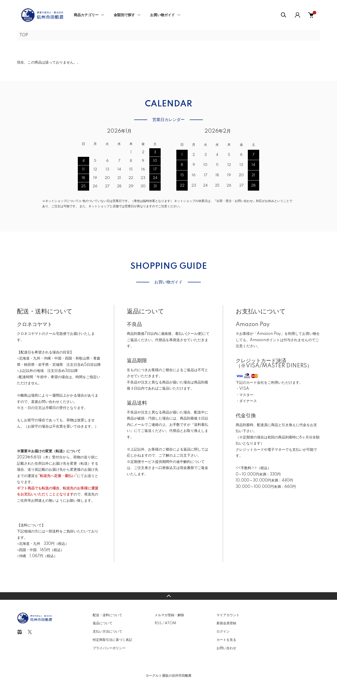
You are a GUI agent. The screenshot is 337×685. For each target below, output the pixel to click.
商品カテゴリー (86, 15)
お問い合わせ (226, 648)
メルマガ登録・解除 (169, 615)
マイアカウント (227, 615)
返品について (102, 623)
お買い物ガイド (162, 15)
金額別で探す (124, 15)
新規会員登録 (226, 623)
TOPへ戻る (168, 596)
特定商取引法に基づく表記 (112, 640)
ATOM (170, 623)
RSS (158, 623)
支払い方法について (107, 631)
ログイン (223, 631)
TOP (23, 35)
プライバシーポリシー (109, 648)
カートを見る (226, 640)
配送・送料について (107, 615)
